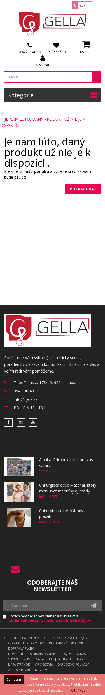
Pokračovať (83, 189)
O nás (81, 654)
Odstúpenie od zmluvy (26, 643)
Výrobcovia (44, 664)
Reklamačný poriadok (66, 643)
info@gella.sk (26, 399)
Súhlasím (14, 679)
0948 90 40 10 (26, 391)
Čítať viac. (78, 690)
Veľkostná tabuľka (38, 659)
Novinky (41, 670)
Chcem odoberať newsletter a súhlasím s (49, 618)
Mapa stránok (19, 664)
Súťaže (13, 659)
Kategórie (52, 95)
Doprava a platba (21, 648)
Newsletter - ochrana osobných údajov (40, 654)
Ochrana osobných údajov (65, 638)
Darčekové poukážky (74, 664)
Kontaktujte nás (70, 659)
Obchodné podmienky (21, 638)
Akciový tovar (19, 670)
